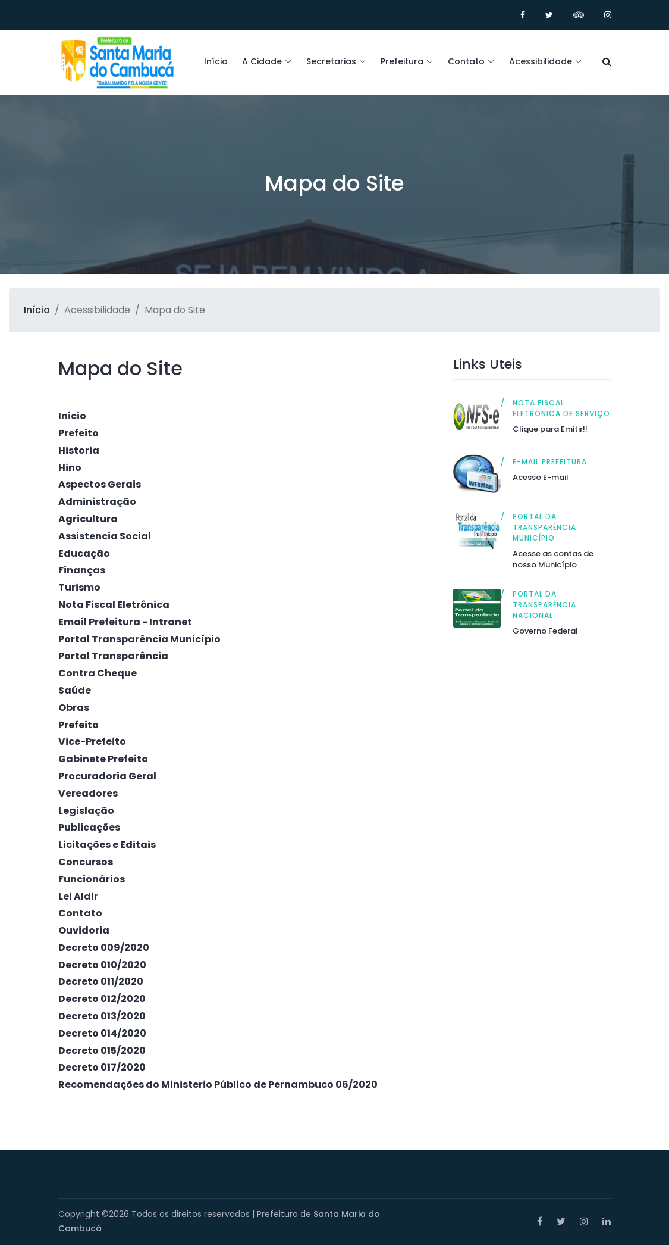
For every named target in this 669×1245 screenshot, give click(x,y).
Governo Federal (545, 630)
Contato (466, 61)
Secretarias (331, 61)
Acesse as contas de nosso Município (553, 559)
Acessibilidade (540, 61)
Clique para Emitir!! (550, 429)
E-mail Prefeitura (550, 462)
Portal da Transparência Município (544, 527)
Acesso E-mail (541, 477)
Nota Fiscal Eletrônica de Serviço (561, 408)
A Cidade (262, 61)
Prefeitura (402, 61)
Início (216, 61)
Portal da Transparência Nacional (544, 604)
